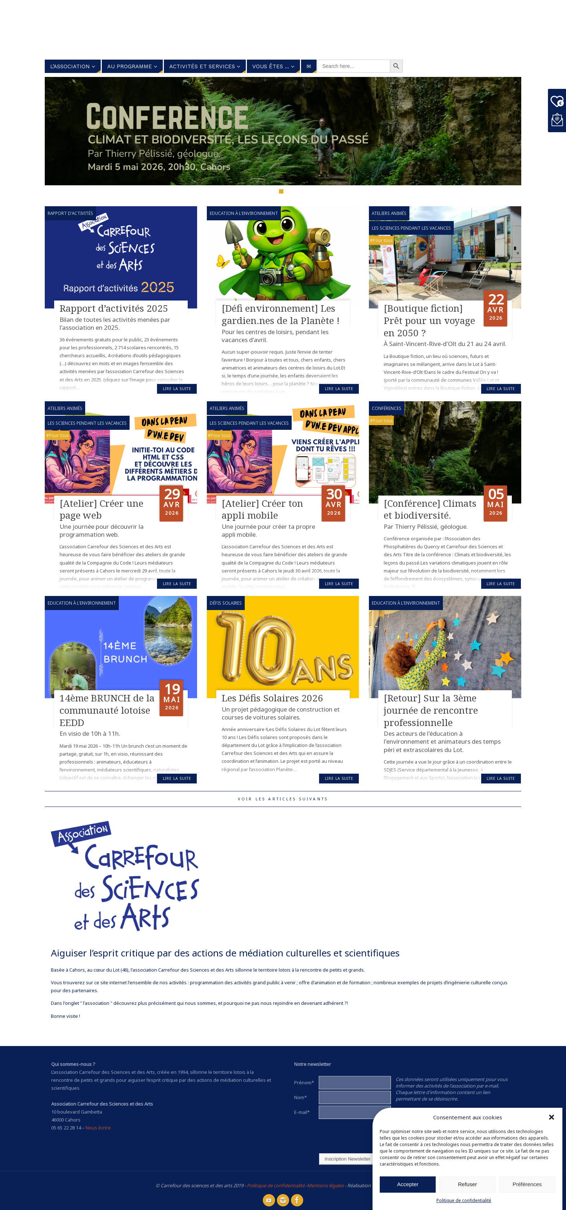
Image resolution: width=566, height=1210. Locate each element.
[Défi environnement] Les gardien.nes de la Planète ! (281, 314)
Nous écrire (98, 1127)
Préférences (527, 1184)
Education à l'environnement (244, 213)
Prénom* (304, 1082)
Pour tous (382, 240)
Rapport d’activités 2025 (114, 308)
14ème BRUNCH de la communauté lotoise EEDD (107, 710)
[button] (551, 1117)
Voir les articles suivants (283, 798)
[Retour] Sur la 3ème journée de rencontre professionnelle (431, 710)
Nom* (300, 1097)
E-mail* (302, 1112)
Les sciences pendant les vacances (411, 228)
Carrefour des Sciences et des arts (254, 28)
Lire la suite (177, 388)
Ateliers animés (389, 213)
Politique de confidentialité (463, 1200)
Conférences (386, 408)
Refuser (467, 1184)
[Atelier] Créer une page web (101, 509)
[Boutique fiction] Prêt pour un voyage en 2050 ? (429, 320)
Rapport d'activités (70, 213)
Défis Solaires (226, 603)
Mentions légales (325, 1185)
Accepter (407, 1184)
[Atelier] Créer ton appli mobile (262, 509)
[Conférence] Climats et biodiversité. (430, 509)
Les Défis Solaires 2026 (272, 697)
